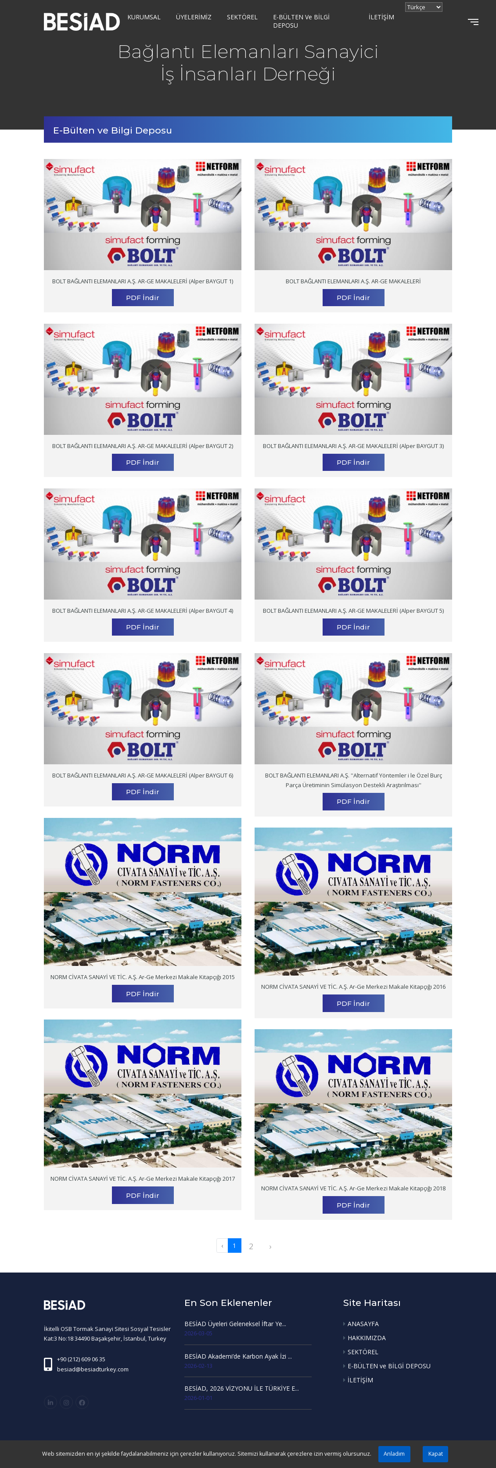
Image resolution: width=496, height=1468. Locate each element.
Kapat (435, 1453)
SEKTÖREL (242, 17)
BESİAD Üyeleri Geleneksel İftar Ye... (235, 1324)
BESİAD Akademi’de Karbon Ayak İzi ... (238, 1356)
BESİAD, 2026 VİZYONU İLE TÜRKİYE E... (241, 1388)
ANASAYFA (363, 1324)
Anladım (394, 1453)
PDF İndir (142, 297)
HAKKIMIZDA (367, 1338)
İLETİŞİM (381, 17)
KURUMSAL (144, 17)
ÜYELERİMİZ (194, 17)
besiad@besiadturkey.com (93, 1369)
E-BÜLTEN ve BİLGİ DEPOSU (301, 21)
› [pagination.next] (270, 1246)
